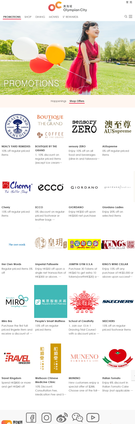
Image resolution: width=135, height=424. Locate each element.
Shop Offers (78, 102)
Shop (28, 17)
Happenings (57, 102)
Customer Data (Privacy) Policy (76, 415)
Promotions (12, 17)
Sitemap (28, 415)
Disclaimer (28, 419)
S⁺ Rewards (70, 17)
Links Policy (54, 415)
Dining (40, 17)
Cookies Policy (40, 415)
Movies (54, 17)
